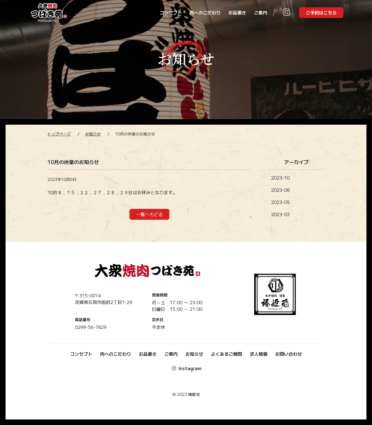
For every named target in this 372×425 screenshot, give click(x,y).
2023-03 (280, 214)
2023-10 (280, 177)
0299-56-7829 (90, 327)
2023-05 (280, 202)
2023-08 (280, 189)
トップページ (59, 134)
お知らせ (93, 134)
